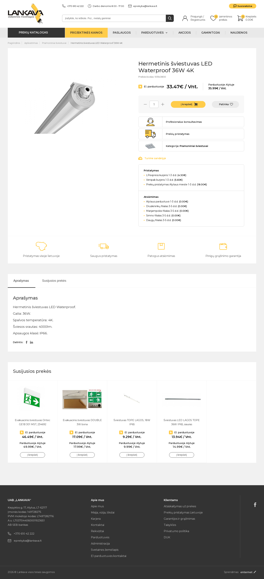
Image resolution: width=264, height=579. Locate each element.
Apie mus (97, 506)
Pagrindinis (14, 43)
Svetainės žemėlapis (104, 549)
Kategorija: (187, 146)
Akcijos (184, 32)
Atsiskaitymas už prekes (180, 506)
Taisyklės (170, 525)
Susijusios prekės (54, 280)
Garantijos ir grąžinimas (179, 518)
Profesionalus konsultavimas (184, 121)
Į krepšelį (186, 104)
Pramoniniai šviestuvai (54, 43)
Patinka (224, 104)
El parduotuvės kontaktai (108, 556)
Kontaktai (97, 525)
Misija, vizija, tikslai (102, 512)
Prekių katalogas (33, 32)
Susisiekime (244, 6)
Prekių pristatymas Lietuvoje (183, 512)
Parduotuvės (100, 537)
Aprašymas (21, 280)
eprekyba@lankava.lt (142, 6)
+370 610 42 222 (73, 6)
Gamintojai (210, 32)
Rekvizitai (97, 531)
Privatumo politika (176, 531)
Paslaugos (122, 32)
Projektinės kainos (86, 32)
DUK (167, 537)
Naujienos (239, 32)
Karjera (96, 518)
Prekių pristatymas (177, 134)
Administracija (100, 543)
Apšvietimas (31, 43)
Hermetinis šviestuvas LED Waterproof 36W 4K (97, 43)
